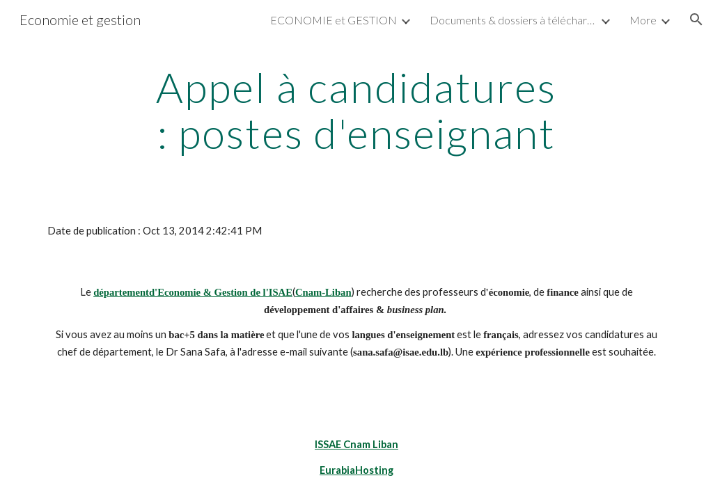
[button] (696, 19)
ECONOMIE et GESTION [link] (333, 19)
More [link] (643, 19)
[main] (356, 109)
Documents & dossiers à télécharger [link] (513, 19)
